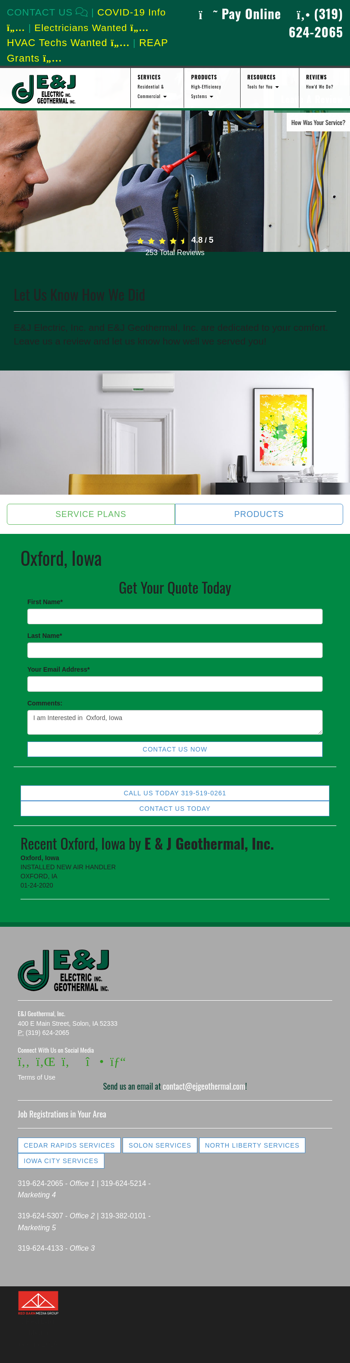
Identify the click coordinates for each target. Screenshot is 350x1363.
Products (259, 514)
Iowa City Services (61, 1161)
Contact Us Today (175, 808)
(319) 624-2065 (315, 22)
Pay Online (240, 13)
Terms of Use (36, 1077)
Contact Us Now (175, 749)
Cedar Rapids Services (69, 1145)
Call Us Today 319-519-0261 (175, 793)
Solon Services (160, 1145)
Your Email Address (58, 669)
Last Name (44, 635)
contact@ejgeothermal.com (204, 1086)
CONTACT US (47, 12)
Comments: (44, 703)
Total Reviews (175, 252)
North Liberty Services (252, 1145)
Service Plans (91, 514)
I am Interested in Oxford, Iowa (175, 722)
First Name (45, 602)
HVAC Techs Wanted (68, 42)
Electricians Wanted (91, 27)
